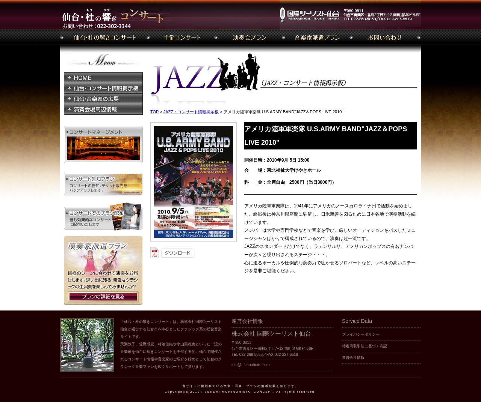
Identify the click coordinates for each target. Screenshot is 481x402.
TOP (154, 112)
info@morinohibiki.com (250, 365)
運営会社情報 (353, 358)
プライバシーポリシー (361, 334)
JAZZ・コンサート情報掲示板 (191, 112)
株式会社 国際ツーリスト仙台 (271, 333)
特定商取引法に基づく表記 (364, 346)
